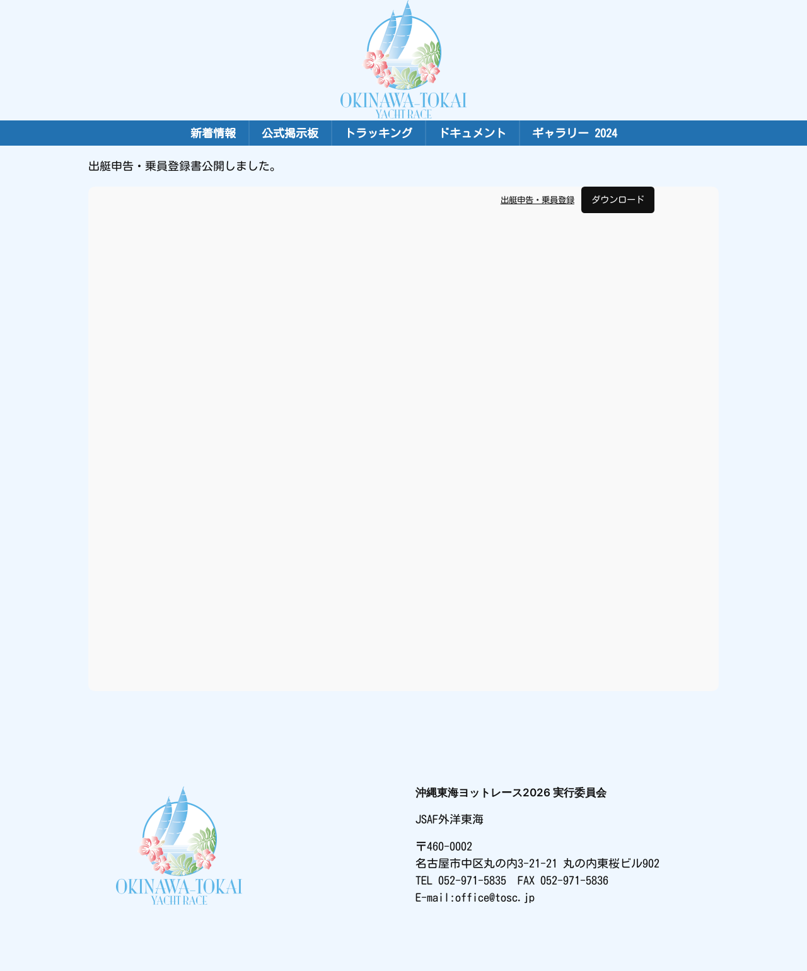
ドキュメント (472, 133)
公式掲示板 (290, 133)
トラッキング (378, 133)
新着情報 (213, 133)
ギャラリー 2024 (574, 133)
